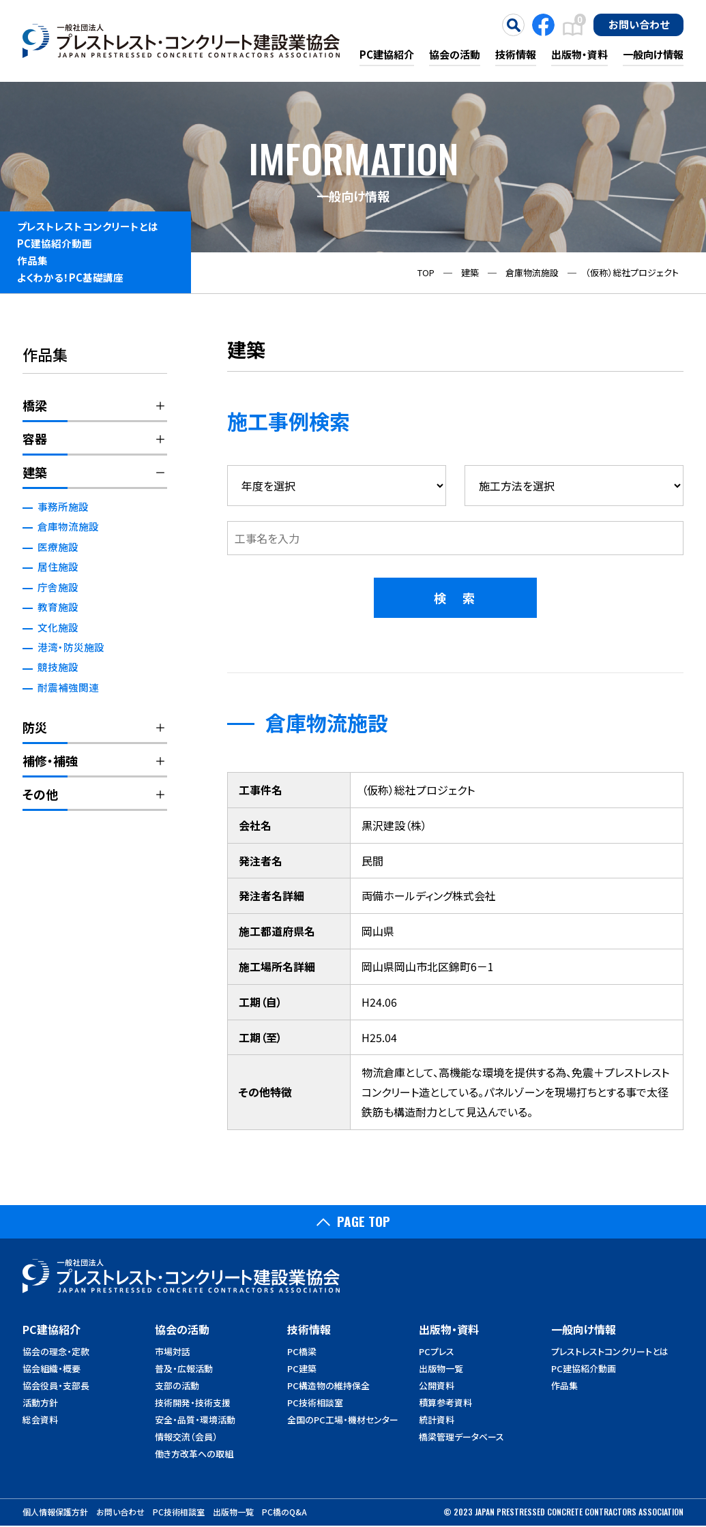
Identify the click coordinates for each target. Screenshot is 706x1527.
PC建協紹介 (386, 54)
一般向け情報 (653, 54)
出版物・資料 (579, 54)
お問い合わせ (638, 23)
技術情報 (515, 54)
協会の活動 (454, 54)
